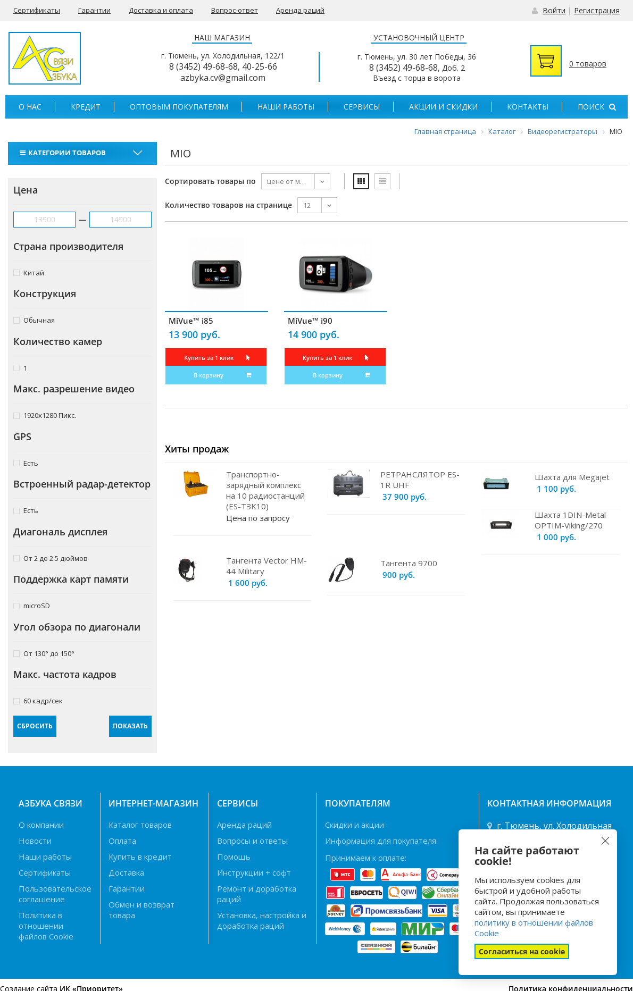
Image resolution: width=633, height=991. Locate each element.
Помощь (234, 856)
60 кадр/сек (38, 700)
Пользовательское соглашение (55, 893)
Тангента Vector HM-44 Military (266, 565)
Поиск (597, 107)
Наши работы (285, 107)
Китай (28, 272)
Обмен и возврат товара (141, 909)
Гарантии (94, 10)
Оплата (122, 840)
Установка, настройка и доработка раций (261, 920)
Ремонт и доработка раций (256, 893)
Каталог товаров (140, 824)
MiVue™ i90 (310, 320)
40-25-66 (259, 66)
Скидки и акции (354, 824)
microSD (31, 605)
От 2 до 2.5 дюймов (50, 557)
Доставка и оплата (161, 10)
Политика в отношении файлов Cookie (46, 926)
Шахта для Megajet (572, 477)
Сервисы (362, 107)
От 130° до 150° (43, 653)
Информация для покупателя (380, 840)
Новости (35, 840)
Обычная (34, 319)
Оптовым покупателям (179, 107)
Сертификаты (36, 10)
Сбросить (35, 725)
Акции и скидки (443, 107)
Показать (130, 725)
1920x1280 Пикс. (44, 414)
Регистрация (597, 10)
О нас (30, 107)
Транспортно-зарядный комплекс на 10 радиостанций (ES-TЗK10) (265, 490)
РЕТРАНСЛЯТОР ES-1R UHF (420, 479)
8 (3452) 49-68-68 (203, 66)
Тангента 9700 (408, 563)
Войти (554, 10)
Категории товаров (64, 152)
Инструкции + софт (254, 872)
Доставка (126, 872)
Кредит (86, 107)
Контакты (527, 107)
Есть (25, 462)
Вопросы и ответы (252, 840)
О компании (41, 824)
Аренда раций (300, 10)
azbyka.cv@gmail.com (222, 77)
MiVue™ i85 (191, 320)
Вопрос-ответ (234, 10)
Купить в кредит (140, 856)
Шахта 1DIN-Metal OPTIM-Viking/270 (570, 520)
